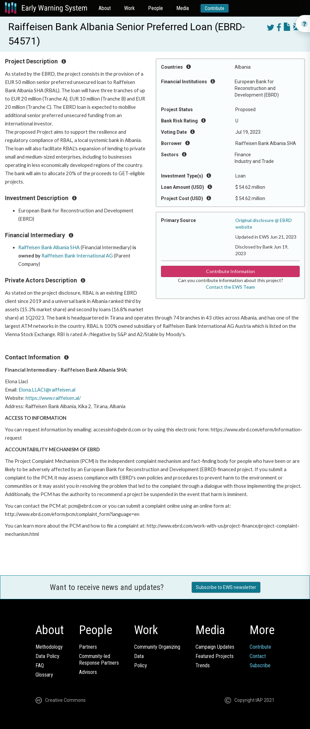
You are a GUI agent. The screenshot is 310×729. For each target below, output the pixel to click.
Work (129, 8)
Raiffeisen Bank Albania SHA (49, 247)
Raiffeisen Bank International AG (77, 255)
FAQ (40, 665)
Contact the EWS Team (230, 287)
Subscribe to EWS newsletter (226, 587)
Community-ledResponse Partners (99, 659)
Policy (140, 665)
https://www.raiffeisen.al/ (53, 398)
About (105, 8)
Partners (88, 647)
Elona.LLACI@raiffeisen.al (47, 390)
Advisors (88, 672)
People (155, 8)
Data (139, 656)
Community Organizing (157, 647)
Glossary (44, 675)
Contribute (214, 8)
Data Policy (47, 656)
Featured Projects (214, 656)
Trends (202, 665)
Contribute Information (230, 271)
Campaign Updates (214, 647)
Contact (258, 656)
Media (182, 8)
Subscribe (260, 665)
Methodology (49, 647)
